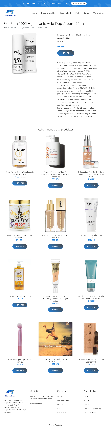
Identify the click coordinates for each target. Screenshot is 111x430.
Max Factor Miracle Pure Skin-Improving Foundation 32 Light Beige (55, 299)
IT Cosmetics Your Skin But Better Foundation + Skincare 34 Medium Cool (91, 175)
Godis (34, 13)
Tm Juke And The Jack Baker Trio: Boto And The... (55, 361)
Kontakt (87, 401)
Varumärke (61, 414)
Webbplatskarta (90, 414)
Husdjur (60, 406)
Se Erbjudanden (79, 3)
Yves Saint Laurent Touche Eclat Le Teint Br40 (55, 237)
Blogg (86, 13)
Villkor (86, 406)
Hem (5, 29)
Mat (77, 13)
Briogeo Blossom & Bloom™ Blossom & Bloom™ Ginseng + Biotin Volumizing (55, 175)
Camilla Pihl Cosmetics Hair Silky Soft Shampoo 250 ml (91, 298)
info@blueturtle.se (37, 405)
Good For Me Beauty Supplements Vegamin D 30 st (20, 174)
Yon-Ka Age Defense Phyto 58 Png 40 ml (91, 237)
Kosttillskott (65, 13)
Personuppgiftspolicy (92, 410)
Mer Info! (66, 54)
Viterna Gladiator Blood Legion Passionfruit (19, 237)
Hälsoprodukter (48, 13)
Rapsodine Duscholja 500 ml (19, 297)
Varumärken (99, 13)
